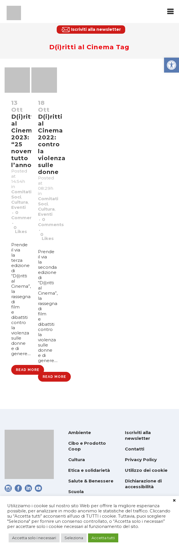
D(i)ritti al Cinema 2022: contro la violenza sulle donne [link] (52, 144)
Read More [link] (27, 370)
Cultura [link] (19, 202)
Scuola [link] (76, 491)
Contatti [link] (134, 449)
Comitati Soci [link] (21, 194)
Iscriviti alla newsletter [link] (138, 435)
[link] (171, 65)
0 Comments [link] (24, 215)
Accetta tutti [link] (103, 537)
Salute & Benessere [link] (90, 481)
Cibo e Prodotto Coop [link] (87, 446)
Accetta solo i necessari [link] (34, 537)
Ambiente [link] (79, 432)
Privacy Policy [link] (141, 459)
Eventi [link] (18, 207)
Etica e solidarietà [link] (89, 470)
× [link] (174, 500)
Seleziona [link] (73, 537)
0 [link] (20, 230)
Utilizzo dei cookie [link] (146, 470)
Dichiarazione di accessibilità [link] (143, 483)
